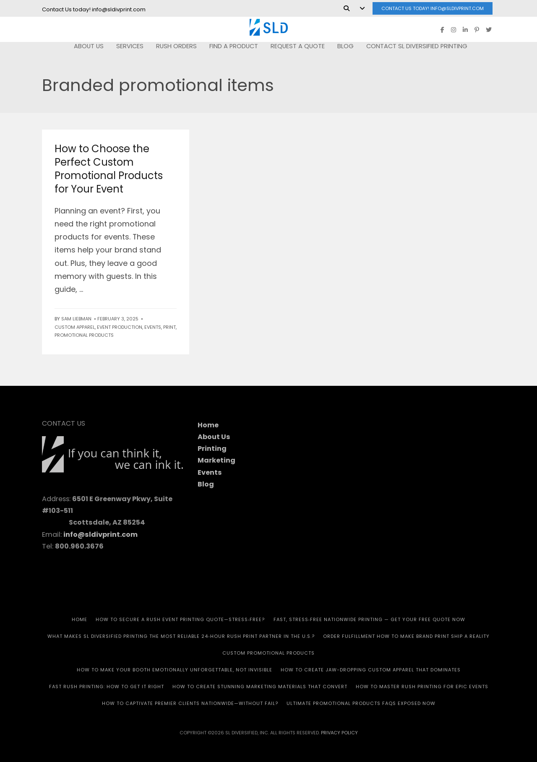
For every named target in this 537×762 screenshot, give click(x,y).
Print (169, 327)
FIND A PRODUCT (233, 46)
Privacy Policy (339, 732)
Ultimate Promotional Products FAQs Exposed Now (361, 703)
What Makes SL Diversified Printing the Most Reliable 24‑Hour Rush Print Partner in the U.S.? (181, 636)
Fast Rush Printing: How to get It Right (106, 686)
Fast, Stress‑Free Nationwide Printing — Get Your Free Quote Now (370, 619)
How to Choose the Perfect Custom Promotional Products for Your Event (109, 169)
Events (152, 327)
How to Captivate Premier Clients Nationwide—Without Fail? (190, 703)
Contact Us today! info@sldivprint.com (432, 8)
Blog (345, 46)
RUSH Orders (176, 46)
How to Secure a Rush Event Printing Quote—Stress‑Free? (180, 619)
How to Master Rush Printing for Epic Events (422, 686)
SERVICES (129, 46)
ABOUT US (89, 46)
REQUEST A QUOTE (298, 46)
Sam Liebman (76, 318)
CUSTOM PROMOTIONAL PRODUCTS (268, 653)
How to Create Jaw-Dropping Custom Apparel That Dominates (371, 669)
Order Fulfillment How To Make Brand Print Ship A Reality (406, 636)
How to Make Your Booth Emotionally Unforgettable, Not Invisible (174, 669)
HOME (79, 619)
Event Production (119, 327)
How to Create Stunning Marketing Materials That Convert (259, 686)
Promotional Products (84, 335)
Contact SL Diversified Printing (416, 46)
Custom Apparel (75, 327)
